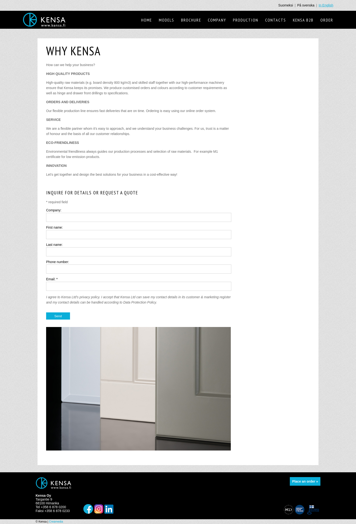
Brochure (191, 20)
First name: (54, 227)
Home (146, 20)
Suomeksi (285, 5)
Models (166, 20)
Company (217, 20)
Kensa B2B (303, 20)
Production (245, 20)
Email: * (52, 279)
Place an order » (305, 481)
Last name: (54, 245)
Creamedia (56, 521)
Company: (53, 210)
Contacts (275, 20)
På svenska (305, 5)
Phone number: (57, 262)
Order (326, 20)
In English (326, 5)
